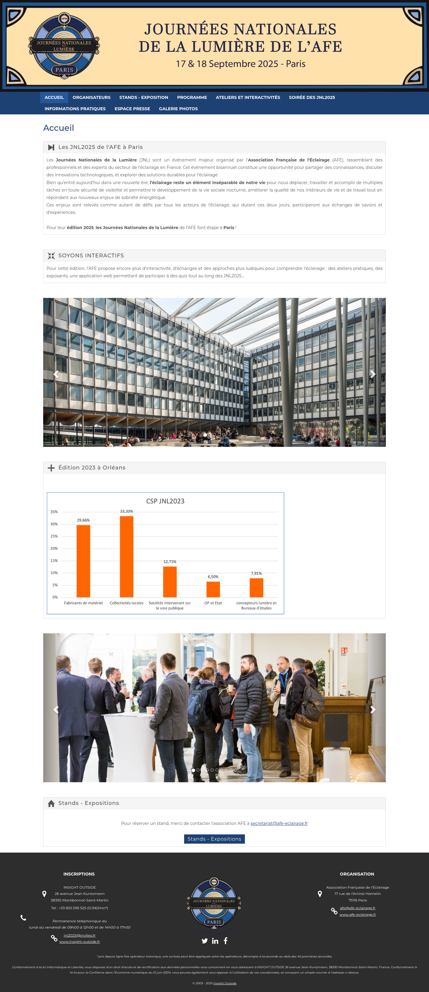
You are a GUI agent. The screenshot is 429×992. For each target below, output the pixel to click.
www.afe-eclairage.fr (357, 914)
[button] (55, 372)
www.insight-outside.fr (79, 941)
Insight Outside (225, 983)
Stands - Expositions (215, 839)
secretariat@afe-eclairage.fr (279, 823)
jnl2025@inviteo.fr (80, 935)
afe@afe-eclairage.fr (358, 908)
